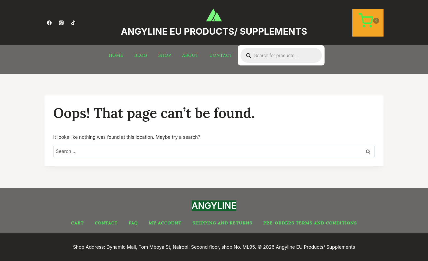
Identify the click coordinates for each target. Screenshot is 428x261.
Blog (140, 55)
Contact (220, 55)
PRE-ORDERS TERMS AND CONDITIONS (310, 223)
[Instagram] (61, 22)
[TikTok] (73, 22)
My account (165, 223)
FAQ (133, 223)
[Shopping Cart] (368, 23)
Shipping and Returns (222, 223)
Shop (164, 55)
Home (116, 55)
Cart (77, 223)
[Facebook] (49, 22)
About (190, 55)
